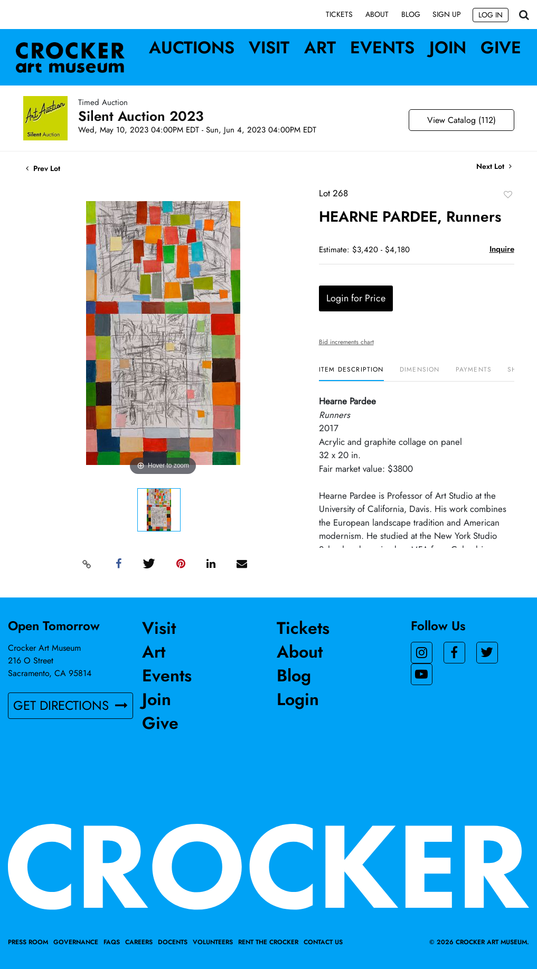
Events (382, 47)
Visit (269, 47)
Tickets (339, 14)
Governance (75, 942)
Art (320, 47)
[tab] (351, 374)
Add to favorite (508, 194)
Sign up (446, 14)
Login (298, 699)
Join (447, 47)
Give (501, 47)
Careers (139, 942)
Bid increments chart (346, 342)
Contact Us (323, 942)
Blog (410, 14)
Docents (172, 942)
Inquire (501, 249)
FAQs (111, 942)
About (377, 14)
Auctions (191, 47)
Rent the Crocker (268, 942)
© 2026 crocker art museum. (479, 942)
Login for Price (355, 299)
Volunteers (213, 942)
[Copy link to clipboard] (86, 564)
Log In (490, 15)
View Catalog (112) (461, 121)
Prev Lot (43, 169)
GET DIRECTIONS (70, 705)
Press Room (28, 942)
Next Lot (494, 167)
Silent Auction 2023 (141, 117)
